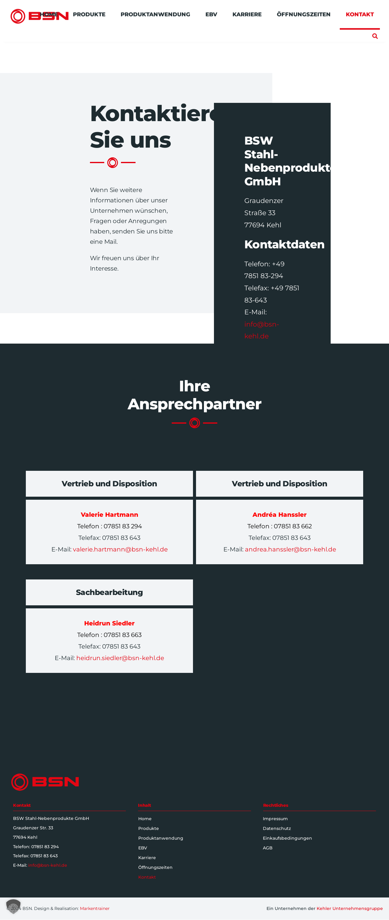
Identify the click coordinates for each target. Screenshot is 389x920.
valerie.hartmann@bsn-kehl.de (120, 549)
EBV (143, 848)
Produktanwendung (161, 838)
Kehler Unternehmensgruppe (350, 908)
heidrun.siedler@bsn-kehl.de (119, 658)
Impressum (275, 818)
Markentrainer (95, 908)
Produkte (149, 828)
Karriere (147, 857)
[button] (375, 33)
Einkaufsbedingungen (287, 838)
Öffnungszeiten (156, 867)
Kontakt (147, 877)
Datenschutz (277, 828)
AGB (268, 848)
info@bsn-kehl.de (47, 865)
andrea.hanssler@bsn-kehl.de (289, 549)
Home (145, 818)
